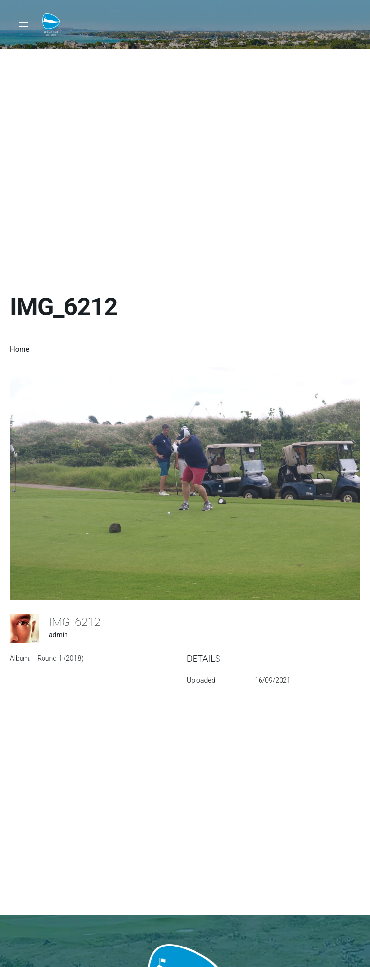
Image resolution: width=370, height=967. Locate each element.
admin (58, 635)
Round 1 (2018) (60, 658)
